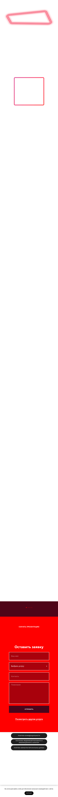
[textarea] (29, 738)
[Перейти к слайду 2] (28, 653)
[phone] (29, 722)
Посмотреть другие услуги (29, 765)
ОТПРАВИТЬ (29, 755)
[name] (29, 702)
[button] (29, 673)
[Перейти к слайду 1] (26, 653)
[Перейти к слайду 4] (31, 653)
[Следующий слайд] (56, 627)
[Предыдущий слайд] (2, 627)
